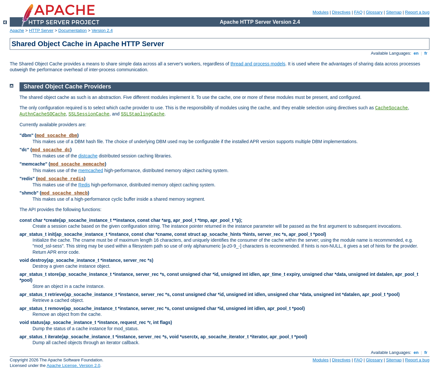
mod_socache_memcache (77, 164)
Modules (321, 12)
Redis (84, 184)
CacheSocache (391, 108)
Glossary (374, 12)
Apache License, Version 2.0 (73, 365)
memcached (90, 170)
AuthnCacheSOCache (43, 114)
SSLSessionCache (89, 114)
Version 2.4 (102, 30)
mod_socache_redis (60, 179)
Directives (341, 12)
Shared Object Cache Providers (67, 86)
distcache (88, 155)
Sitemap (394, 12)
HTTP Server (41, 30)
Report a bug (417, 12)
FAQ (358, 12)
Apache (17, 30)
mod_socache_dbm (56, 135)
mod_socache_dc (51, 150)
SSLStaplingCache (142, 114)
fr (426, 53)
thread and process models (257, 63)
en (416, 53)
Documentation (72, 30)
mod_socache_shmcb (64, 193)
